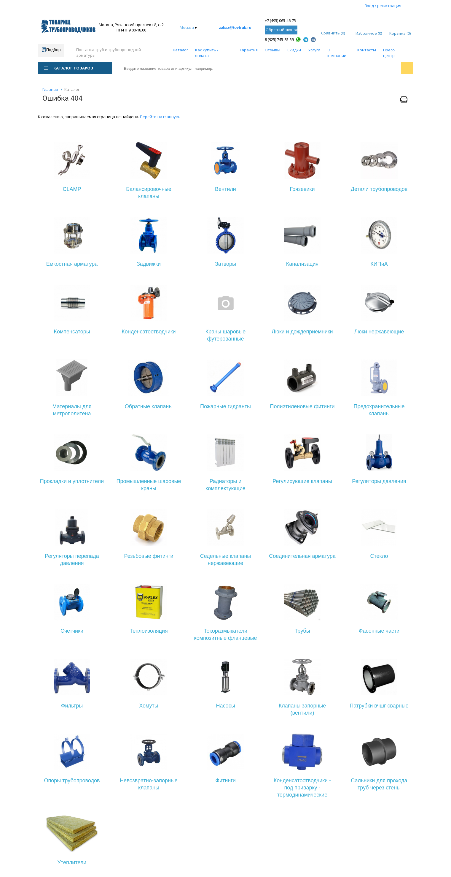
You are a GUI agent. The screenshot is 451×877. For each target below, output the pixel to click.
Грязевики (302, 189)
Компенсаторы (72, 332)
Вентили (225, 189)
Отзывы (272, 50)
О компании (336, 52)
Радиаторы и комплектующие (225, 484)
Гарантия (249, 50)
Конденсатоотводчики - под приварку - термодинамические (302, 788)
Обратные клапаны (149, 406)
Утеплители (72, 862)
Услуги (314, 50)
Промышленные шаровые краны (148, 484)
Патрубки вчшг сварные (379, 706)
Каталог (180, 50)
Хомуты (148, 706)
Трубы (302, 631)
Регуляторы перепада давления (72, 559)
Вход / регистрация (383, 5)
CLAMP (72, 189)
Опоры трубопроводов (72, 780)
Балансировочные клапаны (148, 192)
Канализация (302, 264)
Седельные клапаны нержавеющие (225, 559)
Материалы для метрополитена (71, 410)
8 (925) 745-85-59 (279, 39)
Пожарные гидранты (225, 406)
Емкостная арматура (72, 264)
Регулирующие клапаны (302, 481)
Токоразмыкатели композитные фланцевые (225, 634)
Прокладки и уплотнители (72, 481)
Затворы (225, 264)
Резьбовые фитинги (148, 556)
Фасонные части (379, 631)
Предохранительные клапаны (378, 410)
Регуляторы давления (379, 481)
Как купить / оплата (207, 52)
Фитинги (225, 780)
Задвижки (149, 264)
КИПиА (379, 264)
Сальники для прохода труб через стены (379, 784)
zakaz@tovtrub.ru (235, 27)
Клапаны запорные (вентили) (302, 709)
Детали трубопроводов (379, 189)
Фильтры (72, 706)
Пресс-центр (389, 52)
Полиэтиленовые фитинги (302, 406)
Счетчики (71, 631)
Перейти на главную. (160, 116)
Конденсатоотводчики (149, 332)
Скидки (294, 50)
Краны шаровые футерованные (225, 335)
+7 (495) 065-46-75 (280, 20)
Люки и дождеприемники (302, 332)
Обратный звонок (281, 29)
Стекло (379, 556)
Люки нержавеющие (379, 332)
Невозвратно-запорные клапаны (149, 784)
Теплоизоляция (149, 631)
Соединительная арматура (302, 556)
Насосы (225, 706)
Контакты (366, 50)
